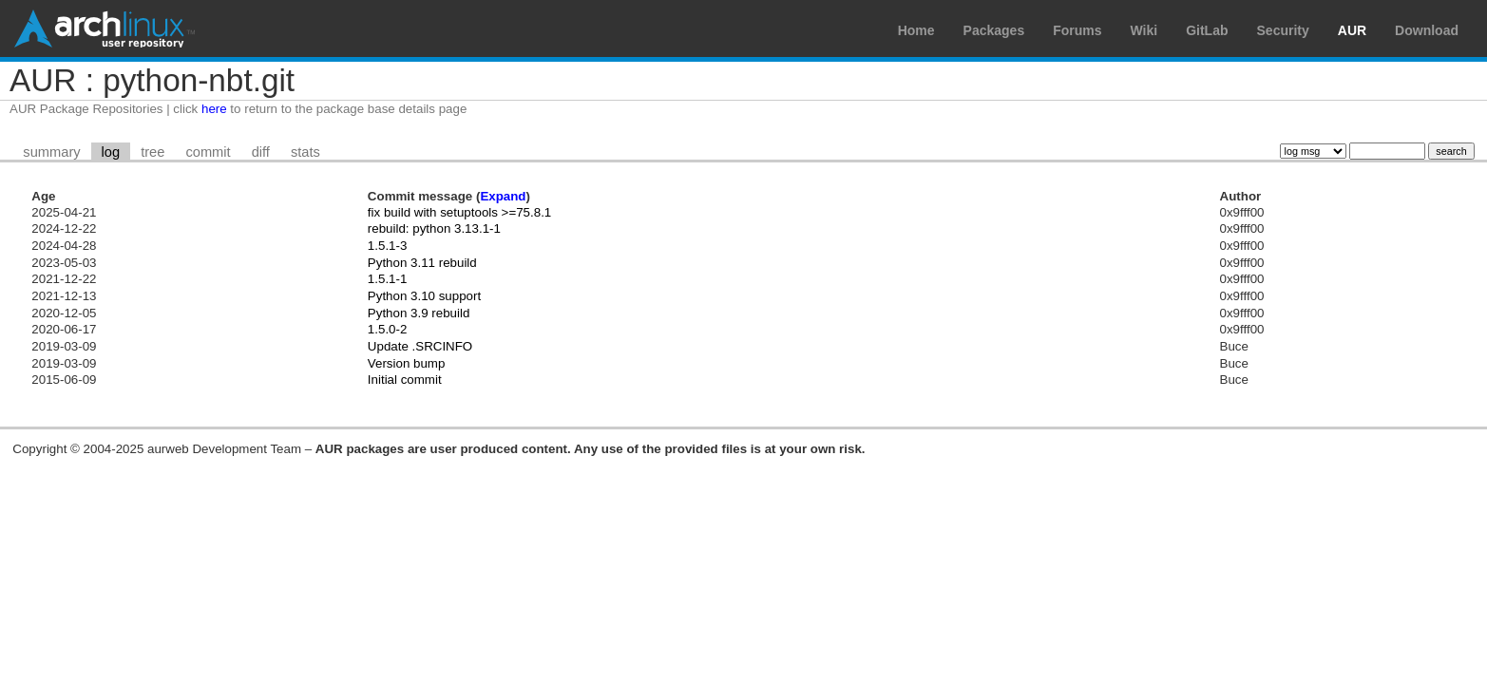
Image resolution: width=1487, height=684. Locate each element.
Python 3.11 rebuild (422, 263)
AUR (1352, 30)
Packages (994, 30)
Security (1283, 30)
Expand (502, 196)
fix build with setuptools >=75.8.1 (459, 212)
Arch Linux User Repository (104, 29)
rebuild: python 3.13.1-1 (434, 228)
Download (1426, 30)
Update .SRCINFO (420, 346)
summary (51, 152)
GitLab (1207, 30)
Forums (1077, 30)
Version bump (407, 363)
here (214, 109)
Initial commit (405, 379)
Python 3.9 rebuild (418, 313)
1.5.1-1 (388, 279)
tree (152, 152)
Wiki (1144, 30)
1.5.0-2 (388, 329)
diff (261, 152)
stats (305, 152)
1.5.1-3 (388, 245)
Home (916, 30)
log (111, 152)
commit (207, 152)
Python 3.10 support (424, 296)
